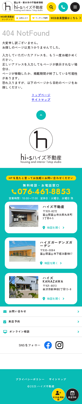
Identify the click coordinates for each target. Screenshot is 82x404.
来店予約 (72, 395)
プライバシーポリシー (30, 379)
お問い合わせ (14, 311)
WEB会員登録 (58, 396)
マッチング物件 (40, 18)
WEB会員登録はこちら (64, 18)
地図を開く (52, 227)
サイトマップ (40, 99)
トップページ (40, 95)
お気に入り (22, 18)
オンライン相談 (16, 331)
